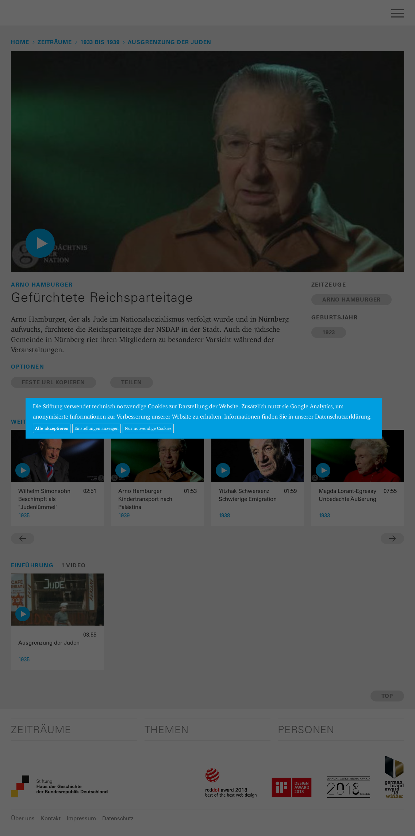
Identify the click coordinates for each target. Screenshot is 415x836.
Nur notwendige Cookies (148, 428)
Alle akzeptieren (51, 428)
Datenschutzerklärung (342, 416)
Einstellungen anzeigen (96, 428)
